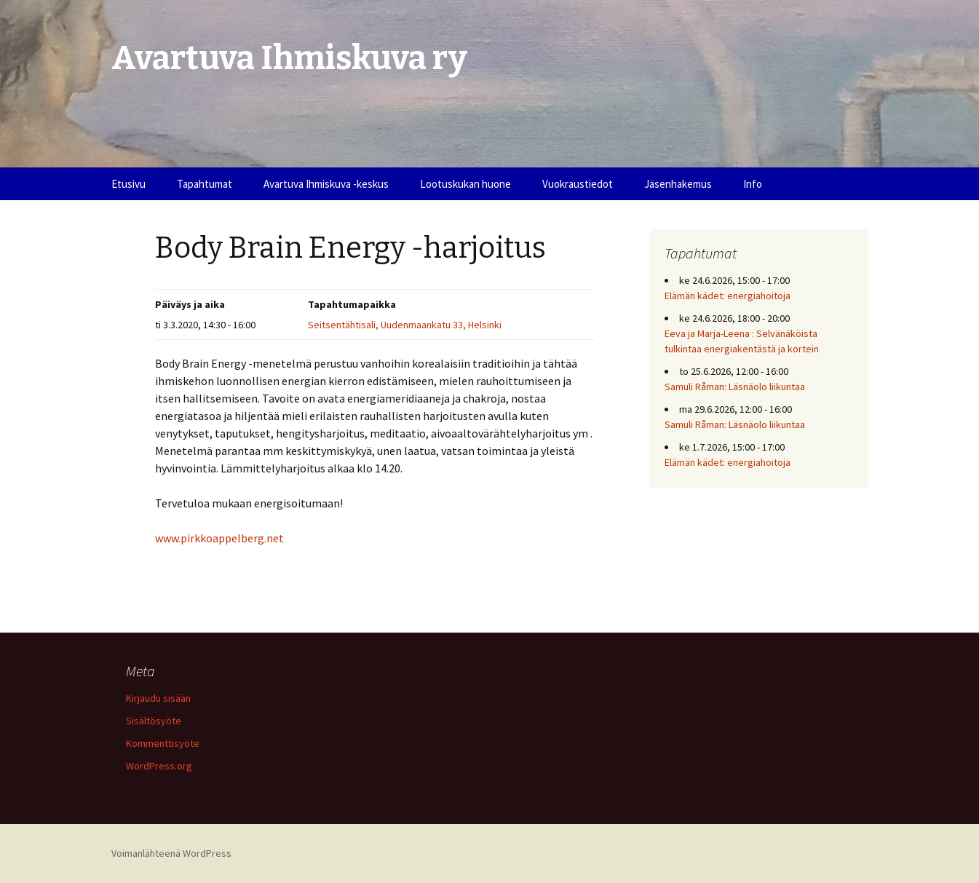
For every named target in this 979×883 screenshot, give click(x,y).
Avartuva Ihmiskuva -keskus (326, 184)
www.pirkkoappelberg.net (219, 538)
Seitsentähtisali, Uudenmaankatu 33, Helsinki (405, 324)
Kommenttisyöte (162, 743)
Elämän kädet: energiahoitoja (727, 295)
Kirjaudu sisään (158, 698)
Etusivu (128, 184)
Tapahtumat (204, 184)
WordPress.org (159, 765)
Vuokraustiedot (577, 184)
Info (752, 184)
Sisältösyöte (153, 720)
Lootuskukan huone (465, 184)
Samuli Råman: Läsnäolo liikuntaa (735, 386)
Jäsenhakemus (678, 184)
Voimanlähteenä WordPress (171, 853)
